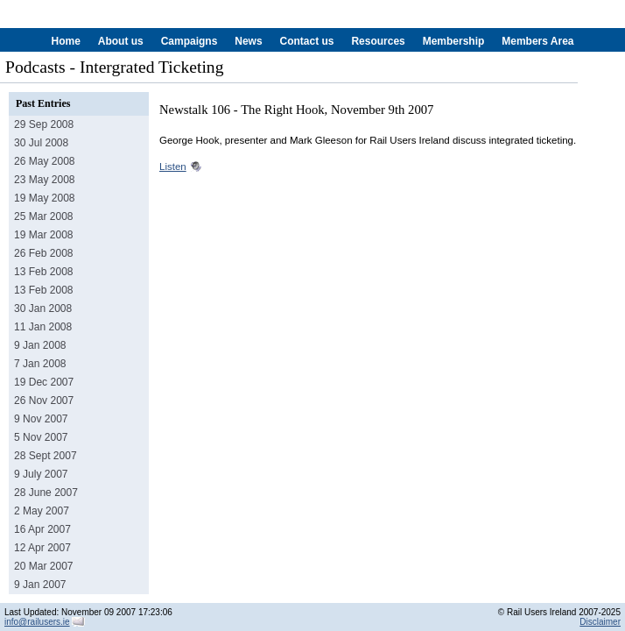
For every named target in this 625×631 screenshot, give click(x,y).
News (248, 41)
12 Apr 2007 (42, 548)
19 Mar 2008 (44, 235)
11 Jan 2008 (43, 327)
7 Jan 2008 (40, 364)
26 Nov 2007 (44, 400)
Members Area (537, 41)
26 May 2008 (44, 161)
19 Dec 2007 (44, 382)
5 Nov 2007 (41, 437)
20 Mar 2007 (44, 566)
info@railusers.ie (37, 622)
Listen (172, 166)
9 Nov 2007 (41, 419)
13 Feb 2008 (44, 272)
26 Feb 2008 (44, 253)
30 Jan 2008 (43, 308)
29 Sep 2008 (44, 124)
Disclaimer (600, 622)
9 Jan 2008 (40, 345)
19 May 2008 (44, 198)
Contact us (306, 41)
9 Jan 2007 (40, 584)
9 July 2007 (41, 474)
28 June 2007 (46, 492)
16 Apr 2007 (42, 529)
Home (66, 41)
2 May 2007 (41, 511)
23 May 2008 (44, 180)
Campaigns (189, 41)
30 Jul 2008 (41, 143)
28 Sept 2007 (45, 456)
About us (121, 41)
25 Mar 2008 (44, 216)
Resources (377, 41)
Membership (454, 41)
